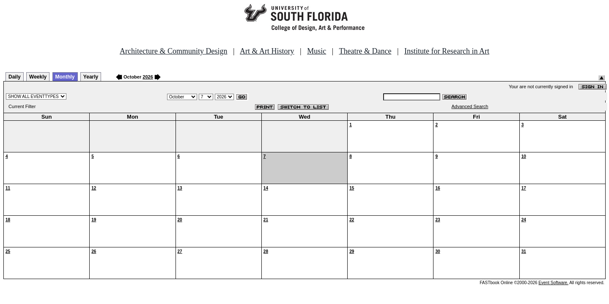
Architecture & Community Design (173, 51)
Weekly (38, 77)
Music (316, 51)
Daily (14, 77)
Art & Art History (267, 51)
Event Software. (553, 282)
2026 (148, 76)
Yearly (90, 77)
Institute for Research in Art (446, 51)
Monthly (65, 77)
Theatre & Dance (365, 51)
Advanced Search (470, 106)
